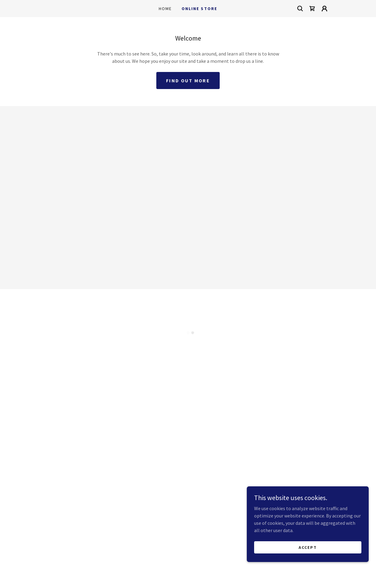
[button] (312, 8)
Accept (308, 547)
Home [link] (165, 8)
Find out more (188, 80)
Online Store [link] (199, 8)
